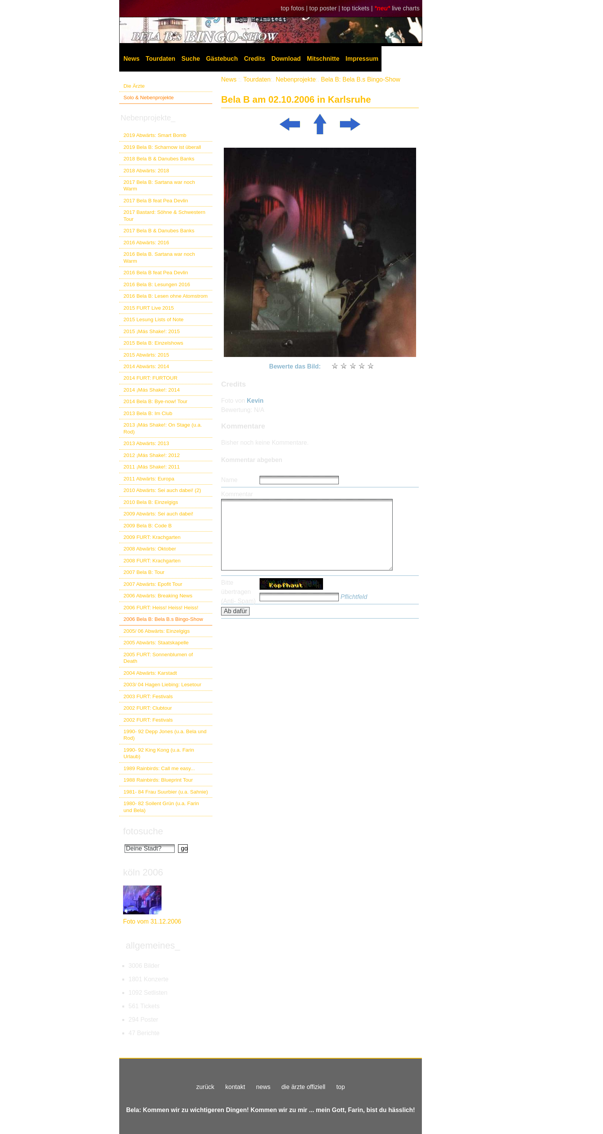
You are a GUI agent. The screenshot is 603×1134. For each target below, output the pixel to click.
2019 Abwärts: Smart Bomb (155, 135)
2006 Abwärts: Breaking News (157, 596)
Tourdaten (160, 58)
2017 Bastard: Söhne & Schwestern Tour (164, 215)
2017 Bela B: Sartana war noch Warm (159, 185)
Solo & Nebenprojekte (148, 97)
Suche (191, 58)
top (340, 1087)
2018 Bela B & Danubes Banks (159, 159)
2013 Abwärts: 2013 (146, 443)
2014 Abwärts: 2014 (146, 366)
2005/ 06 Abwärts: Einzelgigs (156, 631)
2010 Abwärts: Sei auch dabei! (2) (162, 490)
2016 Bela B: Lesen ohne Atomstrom (165, 296)
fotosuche (143, 831)
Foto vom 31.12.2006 (152, 921)
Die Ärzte (134, 86)
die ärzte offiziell (303, 1087)
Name (229, 480)
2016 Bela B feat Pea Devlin (155, 272)
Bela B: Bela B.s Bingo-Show (360, 79)
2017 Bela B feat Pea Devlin (155, 200)
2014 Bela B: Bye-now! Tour (155, 401)
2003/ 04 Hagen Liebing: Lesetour (162, 684)
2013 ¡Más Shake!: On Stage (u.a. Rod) (162, 428)
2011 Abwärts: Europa (148, 479)
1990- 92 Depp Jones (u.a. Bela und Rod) (165, 735)
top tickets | (358, 8)
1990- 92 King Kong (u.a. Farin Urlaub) (158, 753)
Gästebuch (222, 58)
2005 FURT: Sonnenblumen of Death (158, 658)
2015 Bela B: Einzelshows (153, 343)
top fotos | (295, 8)
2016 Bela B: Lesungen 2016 (156, 284)
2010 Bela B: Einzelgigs (150, 502)
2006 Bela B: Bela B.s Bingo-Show (163, 619)
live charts (406, 8)
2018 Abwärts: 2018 (146, 170)
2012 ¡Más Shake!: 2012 (151, 455)
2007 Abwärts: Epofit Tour (152, 584)
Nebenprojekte (296, 79)
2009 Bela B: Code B (147, 526)
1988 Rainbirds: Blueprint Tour (158, 780)
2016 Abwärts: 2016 (146, 242)
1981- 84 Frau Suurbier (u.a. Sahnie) (165, 792)
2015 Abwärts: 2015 (146, 355)
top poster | (325, 8)
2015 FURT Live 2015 (148, 308)
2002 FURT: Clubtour (147, 708)
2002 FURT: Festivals (148, 720)
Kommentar (237, 494)
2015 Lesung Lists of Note (153, 319)
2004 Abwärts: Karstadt (150, 673)
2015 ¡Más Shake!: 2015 (151, 331)
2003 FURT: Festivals (148, 696)
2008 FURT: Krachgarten (151, 561)
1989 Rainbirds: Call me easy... (159, 768)
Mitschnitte (323, 58)
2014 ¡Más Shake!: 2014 (151, 390)
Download (286, 58)
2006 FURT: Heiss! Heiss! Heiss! (160, 607)
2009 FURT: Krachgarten (151, 537)
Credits (254, 58)
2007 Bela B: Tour (144, 572)
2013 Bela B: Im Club (147, 413)
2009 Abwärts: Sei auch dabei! (158, 514)
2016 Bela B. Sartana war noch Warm (159, 257)
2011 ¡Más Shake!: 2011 (151, 467)
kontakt (235, 1087)
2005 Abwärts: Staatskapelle (156, 642)
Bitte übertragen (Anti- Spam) (238, 591)
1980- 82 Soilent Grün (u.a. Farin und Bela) (161, 806)
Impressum (362, 58)
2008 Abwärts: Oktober (149, 549)
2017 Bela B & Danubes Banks (159, 230)
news (263, 1087)
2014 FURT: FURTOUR (150, 378)
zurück (205, 1087)
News (131, 58)
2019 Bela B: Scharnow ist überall (162, 147)
